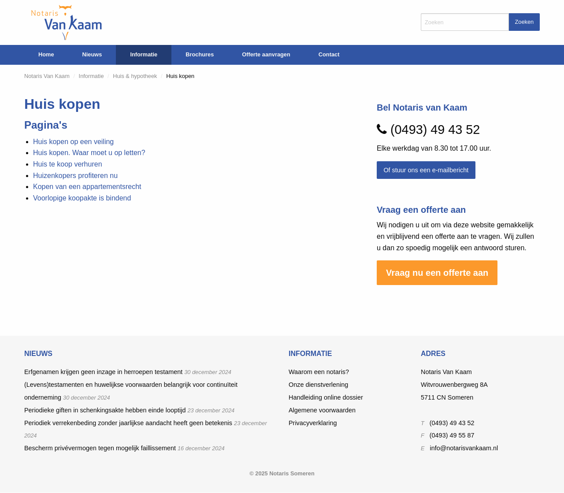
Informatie (143, 54)
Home (46, 54)
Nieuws (92, 54)
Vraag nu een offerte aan (437, 273)
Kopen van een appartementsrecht (87, 186)
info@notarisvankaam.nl (464, 448)
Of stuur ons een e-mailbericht (425, 170)
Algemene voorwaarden (322, 410)
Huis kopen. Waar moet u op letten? (89, 152)
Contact (329, 54)
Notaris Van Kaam (47, 76)
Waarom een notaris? (319, 371)
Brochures (200, 54)
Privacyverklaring (313, 422)
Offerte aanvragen (266, 54)
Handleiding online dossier (326, 397)
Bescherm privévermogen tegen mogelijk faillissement (100, 448)
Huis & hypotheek (135, 76)
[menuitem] (46, 55)
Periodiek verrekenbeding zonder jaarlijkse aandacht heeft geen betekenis (128, 422)
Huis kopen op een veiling (73, 141)
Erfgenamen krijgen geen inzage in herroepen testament (103, 371)
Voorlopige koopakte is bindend (82, 198)
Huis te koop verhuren (67, 164)
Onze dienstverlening (318, 384)
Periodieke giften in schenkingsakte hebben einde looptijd (105, 410)
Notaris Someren (291, 473)
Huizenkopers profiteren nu (75, 175)
